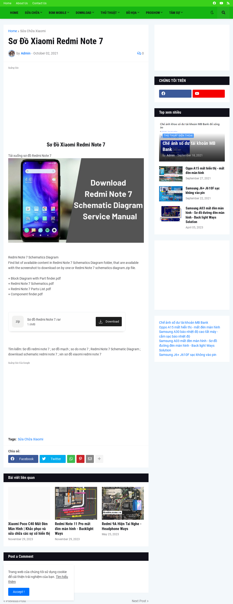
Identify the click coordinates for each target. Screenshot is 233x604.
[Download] (109, 321)
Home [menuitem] (14, 13)
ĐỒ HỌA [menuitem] (131, 13)
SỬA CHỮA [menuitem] (32, 13)
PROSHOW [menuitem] (153, 13)
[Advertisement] (76, 104)
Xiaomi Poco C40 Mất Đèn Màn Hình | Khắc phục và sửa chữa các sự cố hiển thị (29, 529)
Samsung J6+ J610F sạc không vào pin (203, 190)
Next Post (139, 601)
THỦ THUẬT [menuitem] (109, 13)
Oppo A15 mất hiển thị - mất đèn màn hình (205, 170)
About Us (22, 3)
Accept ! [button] (19, 592)
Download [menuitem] (83, 13)
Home (7, 3)
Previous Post (16, 601)
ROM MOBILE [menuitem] (57, 13)
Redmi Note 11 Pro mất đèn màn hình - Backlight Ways (74, 529)
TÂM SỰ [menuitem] (174, 13)
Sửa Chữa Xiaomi (33, 31)
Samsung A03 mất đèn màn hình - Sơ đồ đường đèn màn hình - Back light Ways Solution (205, 215)
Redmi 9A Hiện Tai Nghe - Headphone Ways (121, 526)
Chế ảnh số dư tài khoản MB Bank (189, 146)
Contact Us (39, 3)
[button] (212, 13)
